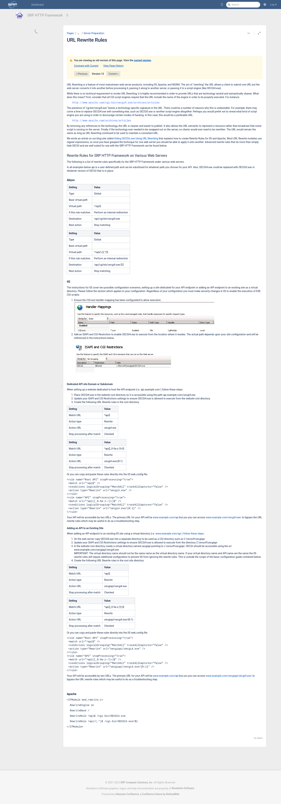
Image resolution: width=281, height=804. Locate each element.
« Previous (82, 73)
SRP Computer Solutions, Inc (136, 780)
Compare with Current (86, 65)
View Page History (113, 65)
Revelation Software (183, 786)
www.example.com (166, 533)
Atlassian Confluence (127, 792)
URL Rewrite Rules (87, 40)
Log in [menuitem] (273, 4)
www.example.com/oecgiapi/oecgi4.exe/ (229, 675)
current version (142, 60)
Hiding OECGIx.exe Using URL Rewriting (136, 138)
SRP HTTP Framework (45, 15)
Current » (113, 73)
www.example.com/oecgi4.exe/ (223, 517)
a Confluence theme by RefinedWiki (159, 792)
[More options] (248, 33)
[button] (265, 4)
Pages (70, 33)
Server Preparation (94, 33)
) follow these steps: (192, 533)
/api (179, 533)
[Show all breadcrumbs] (78, 33)
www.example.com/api (166, 517)
